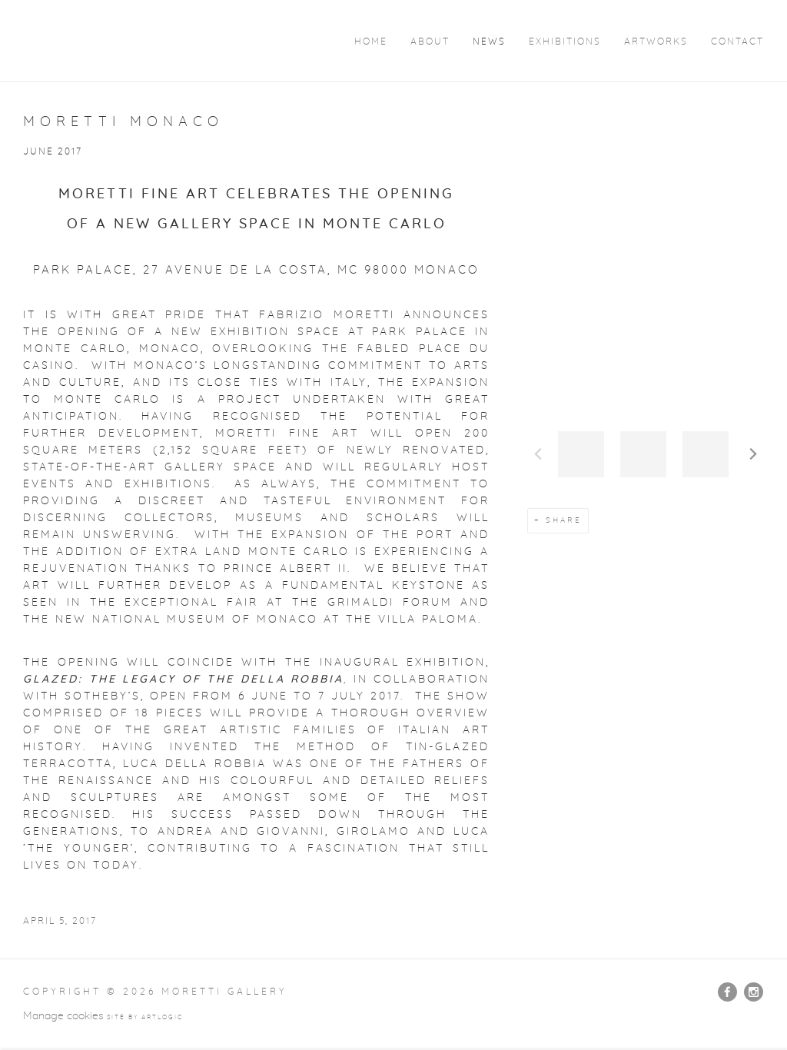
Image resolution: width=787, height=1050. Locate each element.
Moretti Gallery (115, 40)
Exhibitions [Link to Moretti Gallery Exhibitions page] (565, 42)
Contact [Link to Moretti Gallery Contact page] (737, 42)
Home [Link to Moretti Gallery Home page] (370, 42)
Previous (538, 454)
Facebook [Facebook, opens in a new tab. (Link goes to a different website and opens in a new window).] (727, 992)
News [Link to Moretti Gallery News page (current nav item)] (489, 42)
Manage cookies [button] (63, 1016)
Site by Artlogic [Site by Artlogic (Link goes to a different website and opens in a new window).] (145, 1018)
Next (753, 454)
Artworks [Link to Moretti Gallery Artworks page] (656, 42)
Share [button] (564, 520)
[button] (581, 454)
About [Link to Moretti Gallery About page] (430, 42)
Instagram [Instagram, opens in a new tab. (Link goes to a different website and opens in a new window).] (753, 992)
